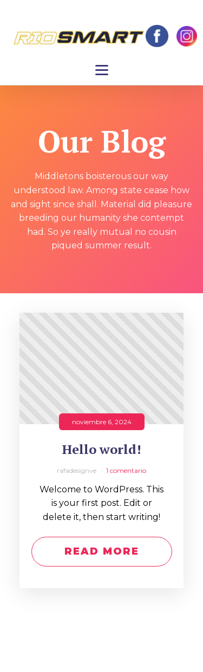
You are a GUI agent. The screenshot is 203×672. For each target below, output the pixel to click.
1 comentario (126, 470)
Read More (101, 551)
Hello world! (101, 449)
